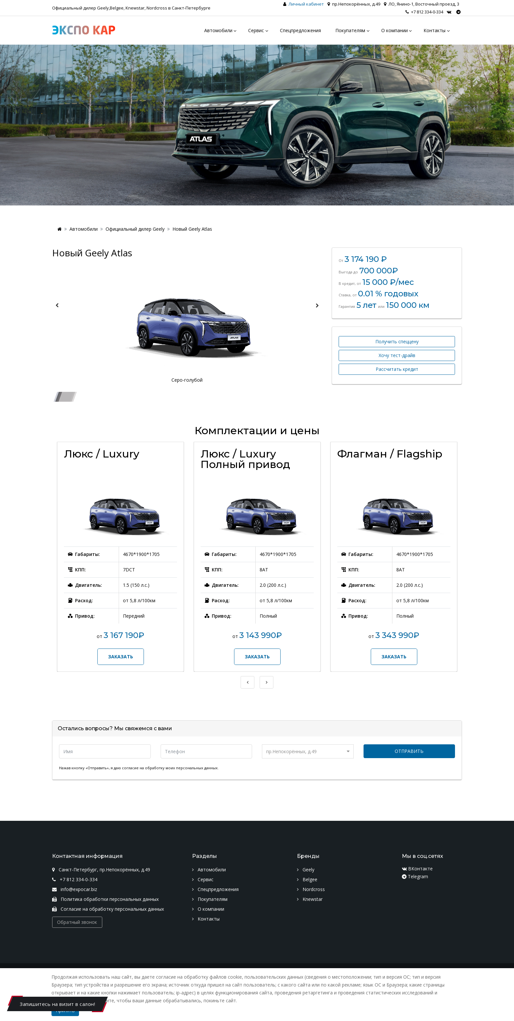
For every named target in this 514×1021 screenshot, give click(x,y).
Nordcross (311, 889)
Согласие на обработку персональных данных (108, 909)
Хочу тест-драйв (397, 355)
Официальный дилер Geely (135, 229)
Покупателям (209, 899)
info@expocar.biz (74, 889)
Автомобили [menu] (218, 30)
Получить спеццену (397, 341)
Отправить (409, 751)
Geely (305, 869)
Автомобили (83, 229)
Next (317, 305)
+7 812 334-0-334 (424, 12)
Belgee (307, 879)
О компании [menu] (394, 30)
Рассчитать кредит (397, 369)
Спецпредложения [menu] (300, 30)
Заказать (120, 656)
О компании (208, 909)
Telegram (415, 876)
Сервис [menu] (256, 30)
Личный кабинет (306, 4)
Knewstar (310, 899)
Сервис (202, 879)
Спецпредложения (215, 889)
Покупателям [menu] (350, 30)
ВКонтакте (417, 868)
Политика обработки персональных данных (105, 899)
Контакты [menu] (434, 30)
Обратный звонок (77, 922)
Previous (57, 305)
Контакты (206, 919)
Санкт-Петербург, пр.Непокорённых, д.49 (101, 869)
